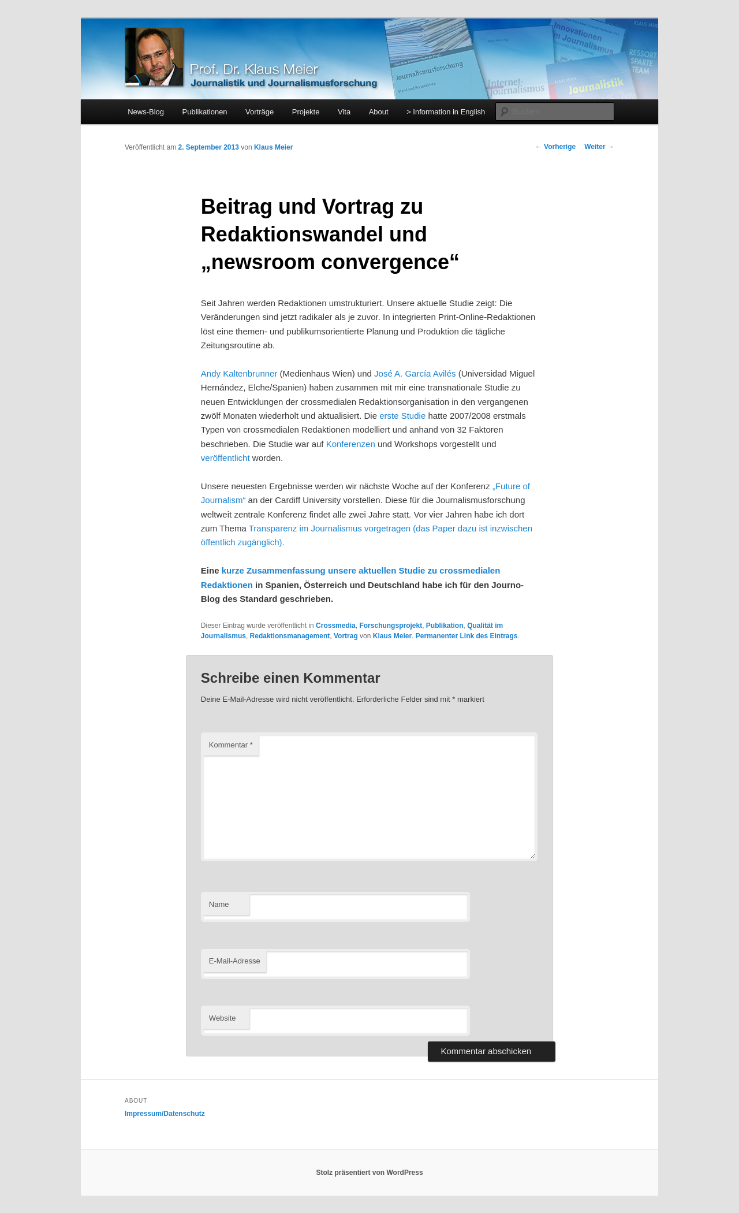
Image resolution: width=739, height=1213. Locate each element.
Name (219, 904)
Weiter (599, 147)
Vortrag (346, 636)
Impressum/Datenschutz (165, 1114)
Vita (344, 111)
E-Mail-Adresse (234, 961)
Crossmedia (336, 626)
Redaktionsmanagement (290, 636)
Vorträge (259, 111)
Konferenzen (350, 444)
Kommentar (231, 745)
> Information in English (445, 111)
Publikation (445, 626)
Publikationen (204, 111)
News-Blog (146, 111)
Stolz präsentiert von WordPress (369, 1173)
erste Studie (403, 416)
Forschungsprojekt (390, 626)
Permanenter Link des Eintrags (467, 636)
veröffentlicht (225, 458)
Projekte (306, 111)
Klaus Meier (273, 147)
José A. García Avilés (416, 373)
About (379, 111)
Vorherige (555, 147)
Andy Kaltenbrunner (239, 373)
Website (222, 1018)
